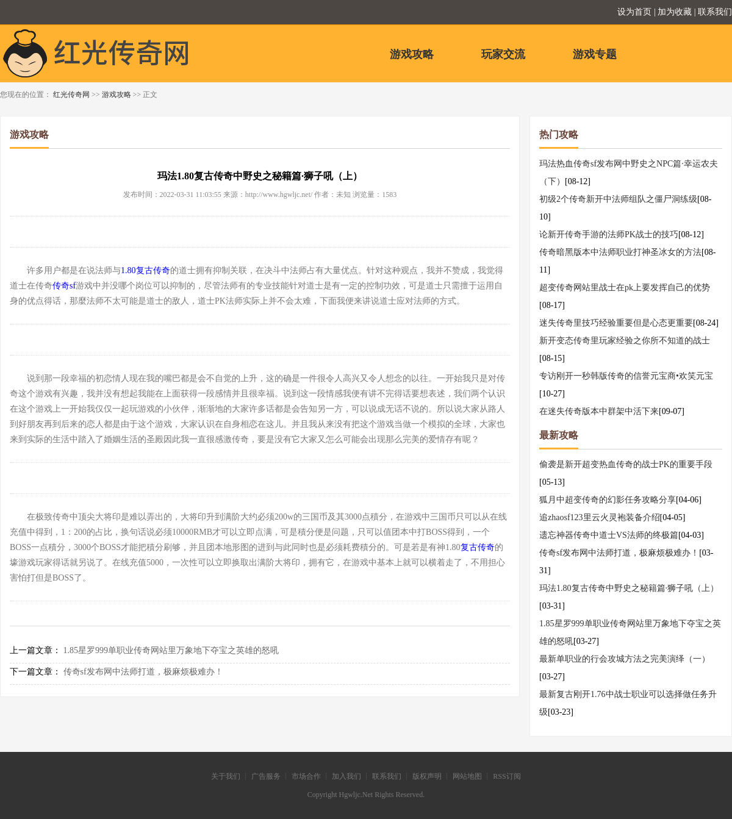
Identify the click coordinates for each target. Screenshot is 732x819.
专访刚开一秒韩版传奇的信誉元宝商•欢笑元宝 (626, 376)
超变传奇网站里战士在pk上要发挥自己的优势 (624, 287)
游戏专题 (595, 54)
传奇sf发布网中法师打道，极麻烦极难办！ (143, 671)
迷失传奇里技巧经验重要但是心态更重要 (616, 322)
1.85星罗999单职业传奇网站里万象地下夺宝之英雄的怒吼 (171, 650)
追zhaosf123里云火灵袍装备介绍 (599, 517)
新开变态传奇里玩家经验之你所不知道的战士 (624, 340)
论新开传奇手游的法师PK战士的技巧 (608, 234)
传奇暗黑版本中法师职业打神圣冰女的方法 (620, 252)
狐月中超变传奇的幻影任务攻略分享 (607, 499)
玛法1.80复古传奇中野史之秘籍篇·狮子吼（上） (629, 588)
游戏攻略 (412, 54)
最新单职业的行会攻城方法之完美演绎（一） (624, 658)
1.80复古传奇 (145, 270)
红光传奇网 (71, 94)
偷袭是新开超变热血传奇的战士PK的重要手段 (625, 464)
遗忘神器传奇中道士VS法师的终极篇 (608, 535)
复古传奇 (478, 547)
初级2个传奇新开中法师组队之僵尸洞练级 (618, 199)
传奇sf (64, 285)
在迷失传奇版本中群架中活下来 (599, 411)
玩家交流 (503, 54)
